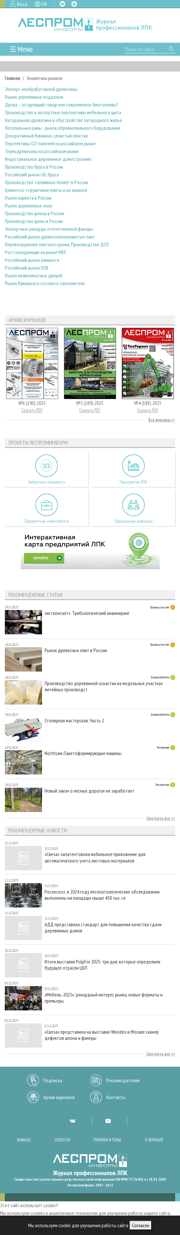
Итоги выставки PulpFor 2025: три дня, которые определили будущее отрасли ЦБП (102, 965)
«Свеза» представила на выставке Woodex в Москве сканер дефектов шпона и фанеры (102, 1035)
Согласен (140, 1225)
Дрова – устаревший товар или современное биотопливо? (61, 104)
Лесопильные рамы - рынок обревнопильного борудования (62, 128)
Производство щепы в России (34, 221)
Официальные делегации (133, 521)
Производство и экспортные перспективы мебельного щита (63, 112)
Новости (62, 1140)
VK (62, 4)
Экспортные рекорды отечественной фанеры (49, 229)
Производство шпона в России (34, 213)
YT (108, 1121)
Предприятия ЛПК (133, 482)
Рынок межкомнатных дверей (33, 275)
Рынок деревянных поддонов (34, 97)
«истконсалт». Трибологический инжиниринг (87, 613)
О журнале (154, 1140)
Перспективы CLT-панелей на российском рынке (50, 143)
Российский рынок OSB (26, 267)
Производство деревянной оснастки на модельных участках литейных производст (104, 686)
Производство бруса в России (34, 166)
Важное (24, 1140)
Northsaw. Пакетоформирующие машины (83, 753)
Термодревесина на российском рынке (42, 151)
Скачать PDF (32, 410)
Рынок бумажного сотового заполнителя (45, 283)
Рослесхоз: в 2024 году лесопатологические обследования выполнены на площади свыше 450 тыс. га (102, 895)
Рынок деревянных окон (28, 205)
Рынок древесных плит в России (76, 650)
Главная (12, 78)
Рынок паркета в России (28, 198)
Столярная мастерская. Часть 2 (74, 721)
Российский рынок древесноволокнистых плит (50, 236)
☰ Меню (21, 49)
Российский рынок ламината (32, 260)
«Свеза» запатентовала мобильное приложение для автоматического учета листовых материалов (95, 857)
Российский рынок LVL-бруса (32, 174)
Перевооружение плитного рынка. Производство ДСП (57, 244)
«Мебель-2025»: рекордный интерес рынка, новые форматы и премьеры (104, 998)
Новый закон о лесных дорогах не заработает (89, 791)
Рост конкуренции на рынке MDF (35, 252)
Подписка (52, 1080)
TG (74, 4)
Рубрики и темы (107, 1140)
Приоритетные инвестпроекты (46, 521)
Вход (22, 4)
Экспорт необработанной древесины (41, 89)
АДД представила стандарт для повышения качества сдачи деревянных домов (103, 927)
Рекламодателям (123, 1080)
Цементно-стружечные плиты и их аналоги (46, 190)
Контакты (115, 1097)
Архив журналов (59, 1097)
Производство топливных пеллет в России (46, 182)
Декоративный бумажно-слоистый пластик (46, 135)
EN (44, 4)
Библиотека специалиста (46, 482)
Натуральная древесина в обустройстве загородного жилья (63, 120)
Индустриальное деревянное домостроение (48, 159)
